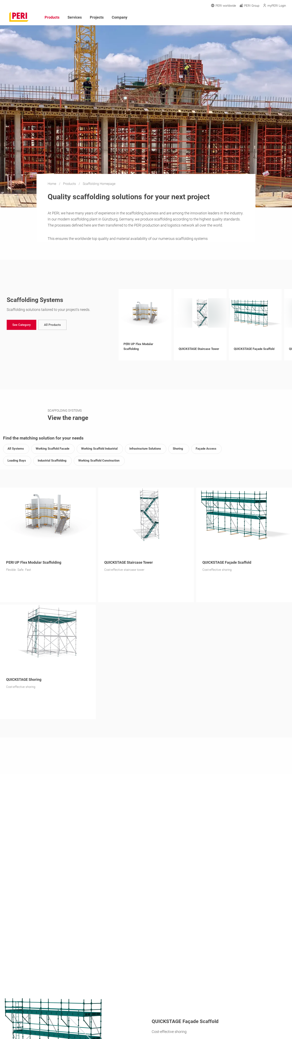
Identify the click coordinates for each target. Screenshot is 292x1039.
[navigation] (21, 325)
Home (52, 184)
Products (70, 184)
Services (75, 17)
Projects (97, 17)
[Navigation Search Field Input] (261, 17)
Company (119, 17)
